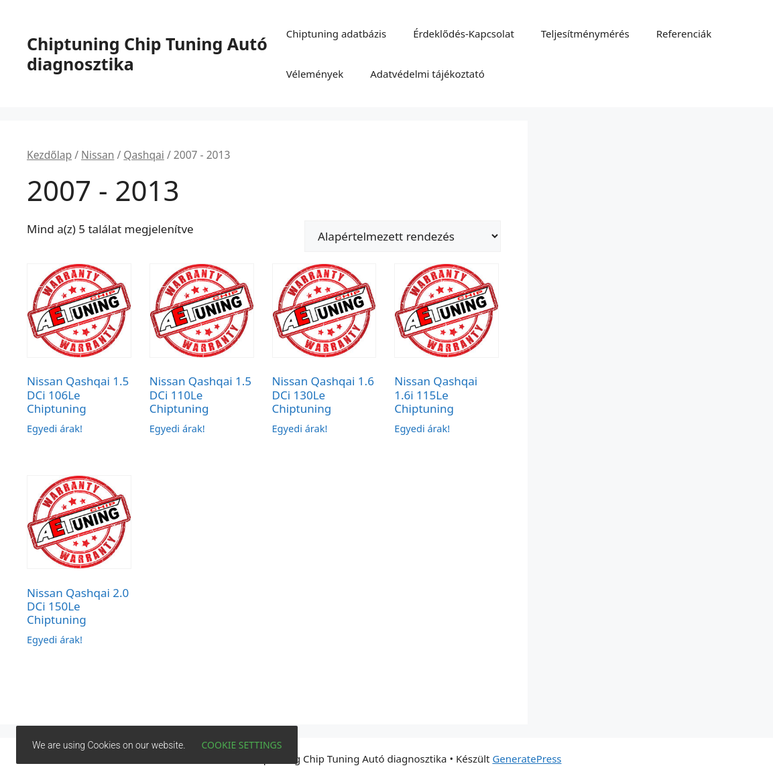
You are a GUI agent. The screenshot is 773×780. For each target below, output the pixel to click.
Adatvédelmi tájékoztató (427, 73)
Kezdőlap (49, 154)
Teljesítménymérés (585, 33)
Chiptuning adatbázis (336, 33)
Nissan (97, 154)
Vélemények (314, 73)
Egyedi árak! (54, 428)
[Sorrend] (402, 236)
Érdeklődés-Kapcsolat (463, 33)
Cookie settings (242, 744)
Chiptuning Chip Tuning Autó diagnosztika (147, 53)
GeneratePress (526, 758)
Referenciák (684, 33)
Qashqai (143, 154)
